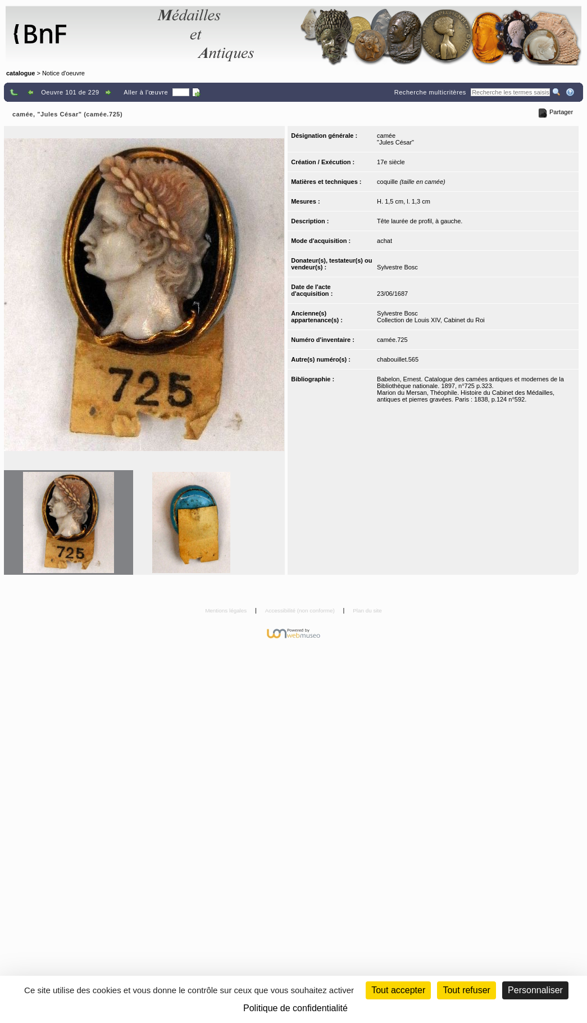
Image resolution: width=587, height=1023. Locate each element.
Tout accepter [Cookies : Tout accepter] (398, 990)
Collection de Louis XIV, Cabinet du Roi (431, 320)
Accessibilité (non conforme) (300, 610)
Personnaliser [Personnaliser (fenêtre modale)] (535, 990)
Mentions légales (226, 610)
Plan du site (367, 610)
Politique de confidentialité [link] (295, 1008)
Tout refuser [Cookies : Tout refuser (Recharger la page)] (466, 990)
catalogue (20, 73)
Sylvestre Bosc (397, 267)
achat (384, 240)
